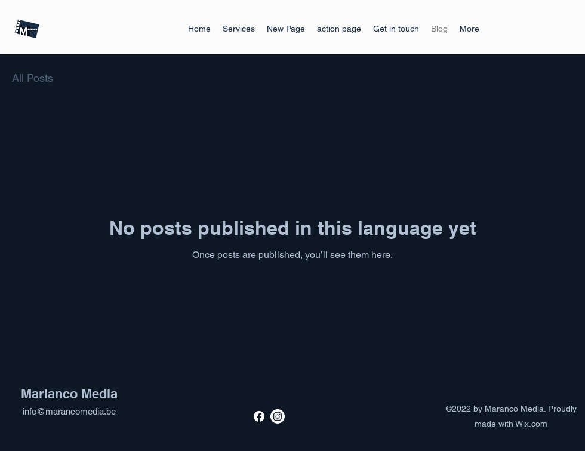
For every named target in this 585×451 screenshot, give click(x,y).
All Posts (32, 78)
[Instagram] (277, 416)
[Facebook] (259, 416)
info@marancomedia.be (69, 411)
